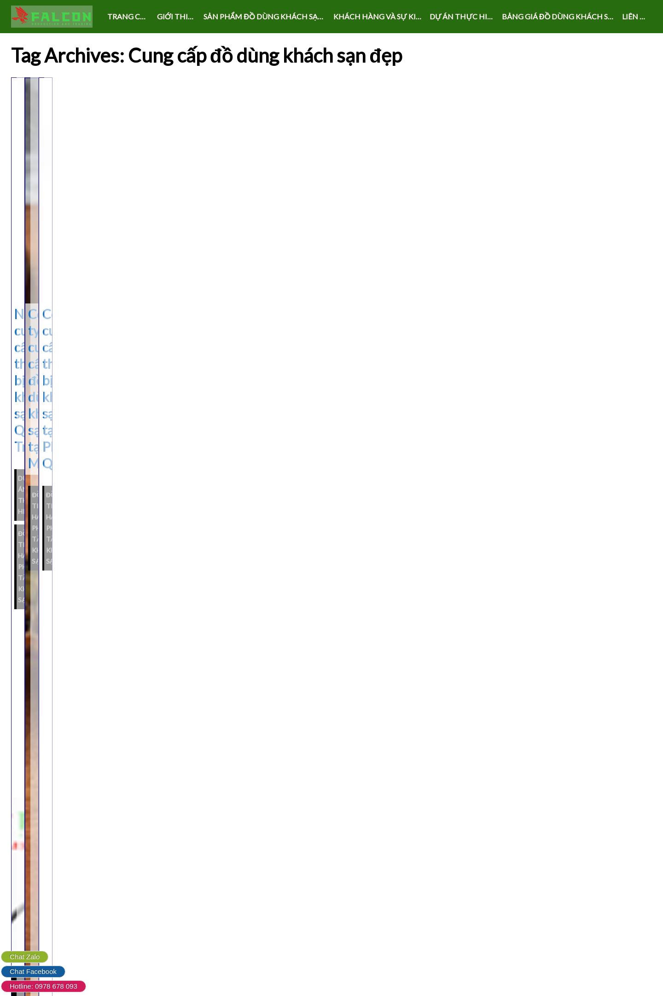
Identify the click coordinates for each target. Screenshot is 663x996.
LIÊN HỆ (636, 16)
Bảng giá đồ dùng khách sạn (560, 16)
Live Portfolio (382, 979)
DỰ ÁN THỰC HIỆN (463, 16)
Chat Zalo (25, 957)
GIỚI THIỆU (177, 16)
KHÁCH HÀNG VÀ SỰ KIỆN (379, 16)
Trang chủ (129, 16)
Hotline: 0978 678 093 (43, 986)
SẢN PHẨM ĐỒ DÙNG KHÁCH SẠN (264, 16)
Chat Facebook (33, 971)
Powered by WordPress (297, 979)
